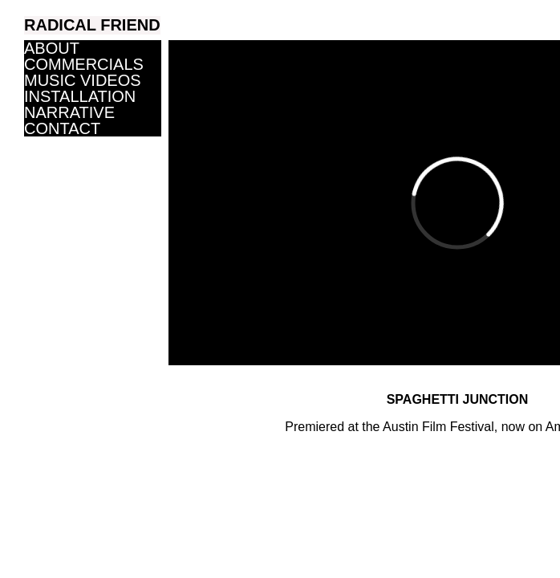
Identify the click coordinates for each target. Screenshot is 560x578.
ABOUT (51, 48)
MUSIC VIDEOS (82, 80)
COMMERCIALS (84, 64)
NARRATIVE (69, 112)
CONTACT (62, 128)
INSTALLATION (80, 96)
